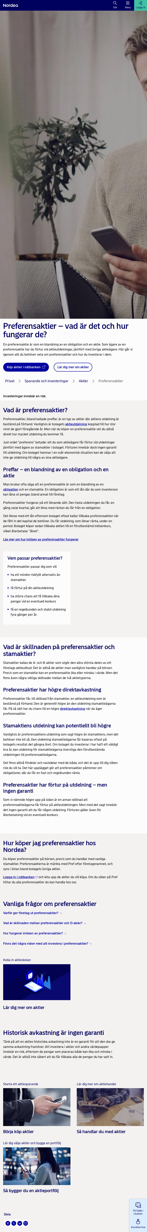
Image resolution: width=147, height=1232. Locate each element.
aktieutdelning (76, 424)
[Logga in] (140, 5)
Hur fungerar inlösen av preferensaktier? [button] (33, 933)
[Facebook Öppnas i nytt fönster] (8, 1223)
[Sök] (115, 5)
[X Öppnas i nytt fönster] (13, 1223)
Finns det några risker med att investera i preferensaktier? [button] (45, 943)
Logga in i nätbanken (20, 877)
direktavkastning (72, 709)
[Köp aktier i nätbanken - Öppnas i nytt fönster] (26, 367)
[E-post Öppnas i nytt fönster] (25, 1223)
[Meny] (127, 5)
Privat (9, 381)
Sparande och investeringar (46, 381)
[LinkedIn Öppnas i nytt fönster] (19, 1223)
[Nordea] (10, 5)
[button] (138, 1208)
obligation (10, 489)
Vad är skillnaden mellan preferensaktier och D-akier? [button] (42, 923)
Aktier (83, 381)
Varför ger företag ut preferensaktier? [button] (30, 913)
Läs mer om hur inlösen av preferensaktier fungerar (41, 539)
